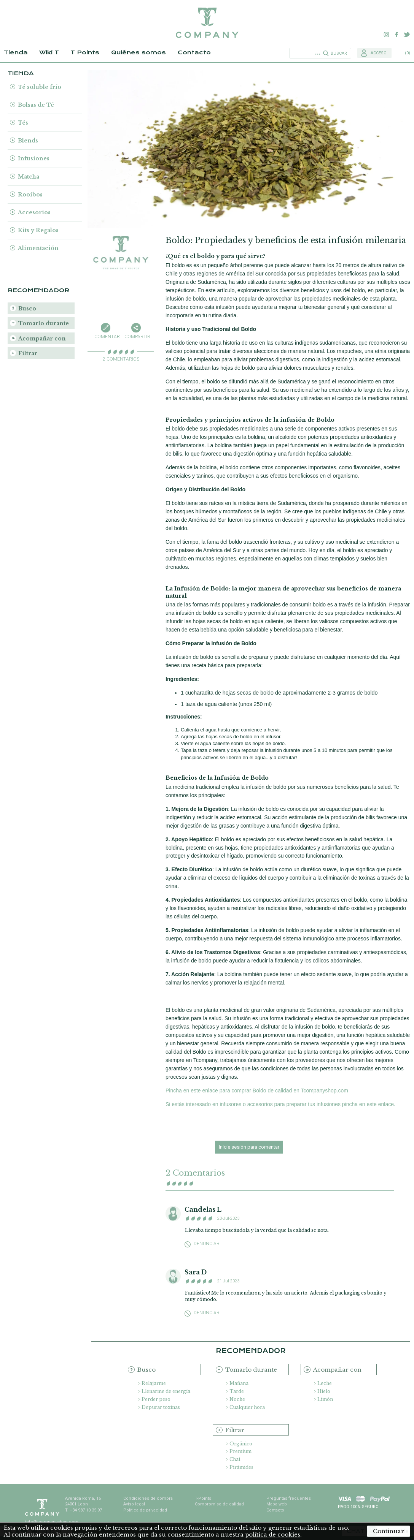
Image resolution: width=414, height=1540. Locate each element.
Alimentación (38, 248)
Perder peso (156, 1399)
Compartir (135, 336)
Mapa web (276, 1504)
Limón (325, 1399)
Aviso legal (134, 1504)
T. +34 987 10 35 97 (83, 1510)
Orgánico (240, 1444)
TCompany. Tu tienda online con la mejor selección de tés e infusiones (207, 23)
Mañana (238, 1383)
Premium (240, 1451)
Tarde (236, 1391)
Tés (23, 122)
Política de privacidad (145, 1510)
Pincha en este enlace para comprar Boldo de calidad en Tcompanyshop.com (257, 1090)
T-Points (203, 1498)
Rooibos (30, 194)
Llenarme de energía (166, 1391)
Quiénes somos (138, 52)
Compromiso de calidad (219, 1504)
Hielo (323, 1391)
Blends (28, 140)
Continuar (388, 1531)
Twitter (406, 34)
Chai (234, 1459)
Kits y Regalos (38, 230)
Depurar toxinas (161, 1407)
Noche (237, 1399)
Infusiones (33, 158)
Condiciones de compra (148, 1498)
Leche (324, 1383)
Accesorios (34, 212)
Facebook (396, 34)
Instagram (386, 34)
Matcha (28, 176)
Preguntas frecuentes (288, 1498)
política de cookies (272, 1534)
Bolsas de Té (36, 104)
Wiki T (49, 52)
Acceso (379, 53)
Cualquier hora (247, 1407)
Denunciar (207, 1243)
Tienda (16, 52)
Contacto (194, 52)
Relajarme (154, 1383)
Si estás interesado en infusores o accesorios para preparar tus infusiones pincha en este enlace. (280, 1104)
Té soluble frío (39, 87)
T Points (84, 52)
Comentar (105, 336)
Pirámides (241, 1467)
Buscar (339, 53)
